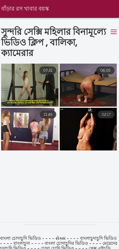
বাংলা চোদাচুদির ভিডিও (67, 243)
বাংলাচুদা (21, 243)
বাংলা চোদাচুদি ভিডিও (21, 238)
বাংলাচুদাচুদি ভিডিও (98, 238)
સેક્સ (60, 238)
